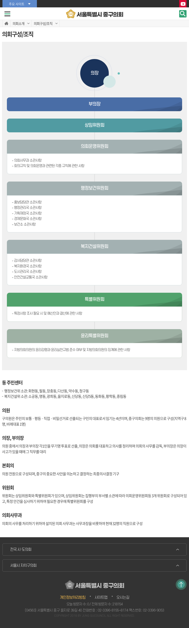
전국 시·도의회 (20, 549)
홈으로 (6, 23)
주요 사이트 (16, 3)
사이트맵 (100, 597)
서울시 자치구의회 (23, 565)
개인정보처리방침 (72, 597)
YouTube (183, 4)
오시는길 (122, 597)
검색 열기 (183, 13)
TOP (181, 584)
